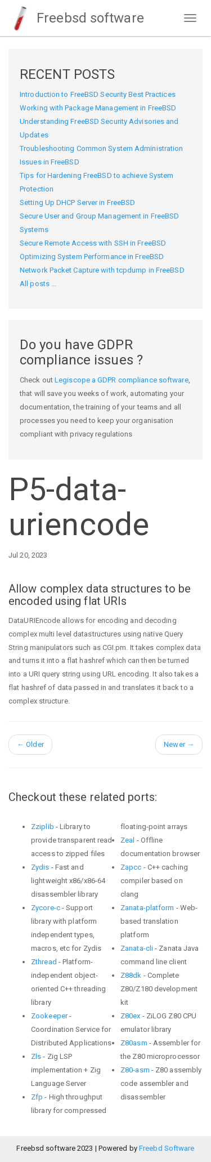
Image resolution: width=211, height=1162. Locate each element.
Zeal (127, 840)
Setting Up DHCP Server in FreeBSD (77, 202)
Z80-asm (135, 1070)
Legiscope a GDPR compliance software (121, 380)
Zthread (44, 962)
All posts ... (38, 283)
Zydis (40, 867)
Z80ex (130, 1016)
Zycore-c (45, 907)
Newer (179, 744)
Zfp (37, 1097)
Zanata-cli (136, 948)
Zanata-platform (147, 907)
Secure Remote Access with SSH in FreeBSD (93, 243)
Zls (36, 1056)
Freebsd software (76, 18)
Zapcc (131, 867)
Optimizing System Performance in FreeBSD (92, 256)
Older (30, 744)
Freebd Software (167, 1148)
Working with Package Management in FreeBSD (98, 108)
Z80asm (133, 1043)
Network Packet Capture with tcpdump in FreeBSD (102, 270)
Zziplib (42, 826)
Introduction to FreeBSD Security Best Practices (98, 94)
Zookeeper (49, 1016)
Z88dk (131, 975)
